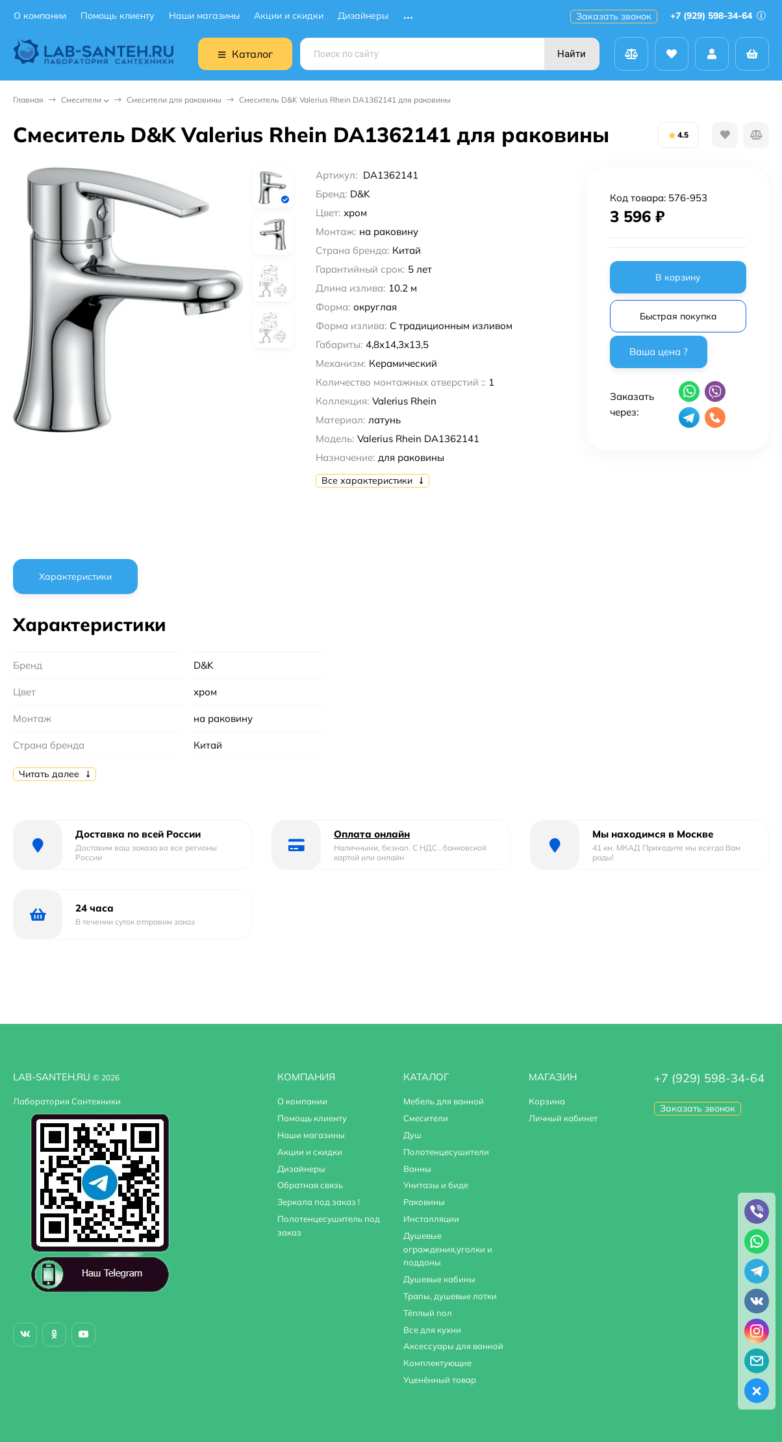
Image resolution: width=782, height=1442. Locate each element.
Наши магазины (204, 15)
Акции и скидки (288, 15)
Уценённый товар (439, 1379)
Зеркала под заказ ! (318, 1202)
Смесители (81, 100)
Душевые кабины (439, 1279)
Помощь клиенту (118, 15)
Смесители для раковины (174, 100)
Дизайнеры (363, 15)
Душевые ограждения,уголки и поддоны (447, 1249)
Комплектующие (437, 1363)
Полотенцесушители (446, 1152)
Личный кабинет (563, 1118)
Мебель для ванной (443, 1101)
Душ (412, 1135)
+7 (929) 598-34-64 (718, 15)
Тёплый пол (427, 1313)
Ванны (417, 1168)
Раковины (424, 1202)
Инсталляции (431, 1218)
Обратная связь (310, 1185)
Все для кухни (432, 1329)
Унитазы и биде (435, 1185)
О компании (40, 15)
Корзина (547, 1101)
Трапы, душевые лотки (450, 1296)
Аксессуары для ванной (453, 1346)
